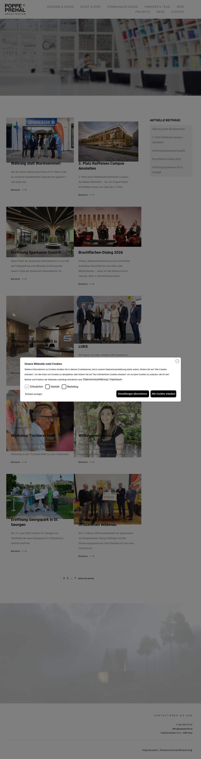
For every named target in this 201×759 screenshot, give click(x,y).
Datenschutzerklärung (95, 379)
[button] (34, 394)
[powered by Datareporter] (177, 362)
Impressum (116, 379)
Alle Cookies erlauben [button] (162, 394)
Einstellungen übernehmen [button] (129, 394)
